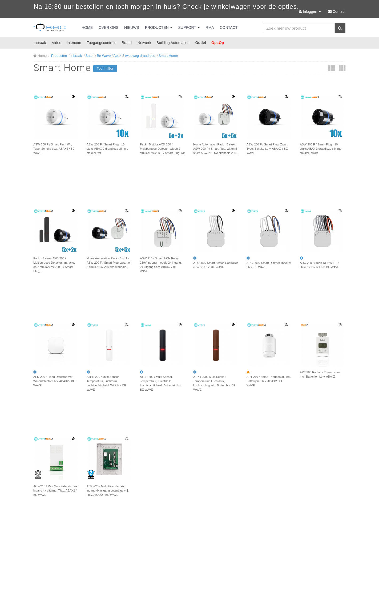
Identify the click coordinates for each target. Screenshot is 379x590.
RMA (210, 27)
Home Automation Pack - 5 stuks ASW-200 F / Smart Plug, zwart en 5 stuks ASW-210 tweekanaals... (109, 262)
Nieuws (131, 27)
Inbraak (40, 43)
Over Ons (108, 27)
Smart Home (168, 56)
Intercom (74, 43)
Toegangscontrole (101, 43)
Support (189, 27)
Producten (158, 27)
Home (87, 27)
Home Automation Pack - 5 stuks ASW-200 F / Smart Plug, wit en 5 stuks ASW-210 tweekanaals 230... (216, 149)
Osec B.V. (50, 28)
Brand (127, 43)
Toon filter (105, 68)
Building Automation (173, 43)
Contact (229, 27)
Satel (90, 56)
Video (57, 43)
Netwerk (144, 43)
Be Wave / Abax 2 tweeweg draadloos (126, 56)
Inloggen (310, 11)
